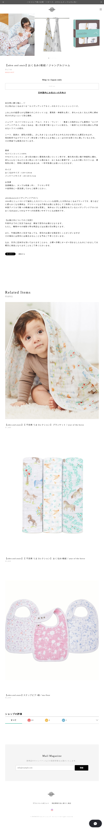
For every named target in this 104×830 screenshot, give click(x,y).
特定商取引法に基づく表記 (61, 803)
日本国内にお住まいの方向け (52, 93)
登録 (81, 768)
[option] (52, 34)
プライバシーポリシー (41, 803)
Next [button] (100, 34)
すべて (14, 720)
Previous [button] (4, 34)
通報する (22, 254)
